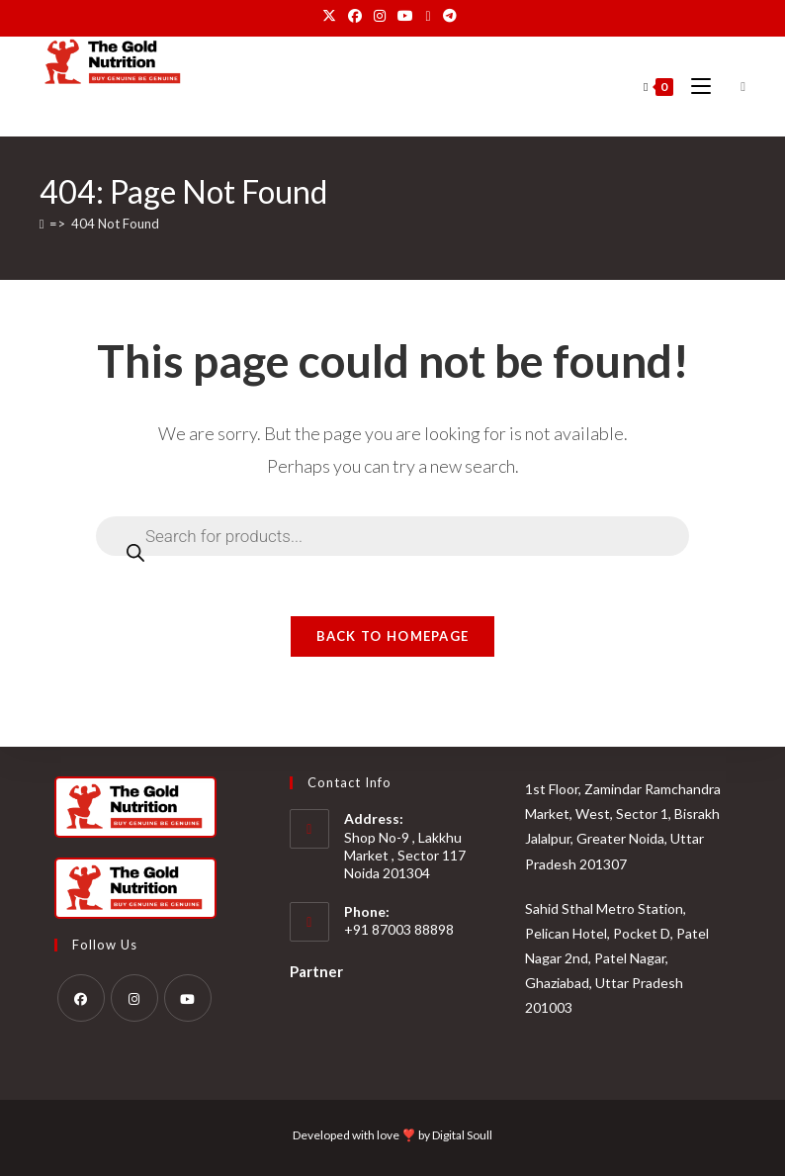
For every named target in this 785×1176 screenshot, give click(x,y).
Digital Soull (462, 1135)
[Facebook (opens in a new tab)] (355, 16)
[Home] (42, 223)
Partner (316, 971)
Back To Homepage (393, 636)
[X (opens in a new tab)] (332, 16)
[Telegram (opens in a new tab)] (450, 16)
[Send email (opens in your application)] (427, 16)
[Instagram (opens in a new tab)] (380, 16)
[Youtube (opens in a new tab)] (405, 16)
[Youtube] (188, 998)
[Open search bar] (735, 87)
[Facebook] (81, 998)
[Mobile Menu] (695, 86)
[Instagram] (134, 998)
